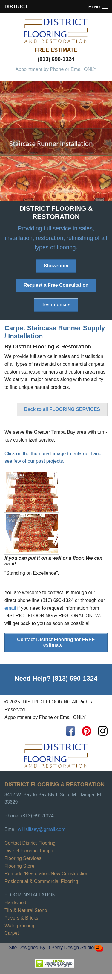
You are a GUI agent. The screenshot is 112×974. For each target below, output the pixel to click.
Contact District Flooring (30, 843)
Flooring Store (19, 866)
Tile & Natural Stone (25, 910)
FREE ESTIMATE (56, 50)
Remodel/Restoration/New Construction (46, 873)
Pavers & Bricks (21, 917)
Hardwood (15, 902)
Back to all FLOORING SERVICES (62, 409)
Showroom (56, 265)
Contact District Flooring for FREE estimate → (56, 642)
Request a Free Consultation (56, 285)
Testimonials (56, 304)
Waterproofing (19, 925)
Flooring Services (23, 858)
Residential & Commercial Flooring (41, 881)
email (10, 608)
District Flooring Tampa (28, 850)
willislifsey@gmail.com (41, 829)
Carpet (11, 933)
